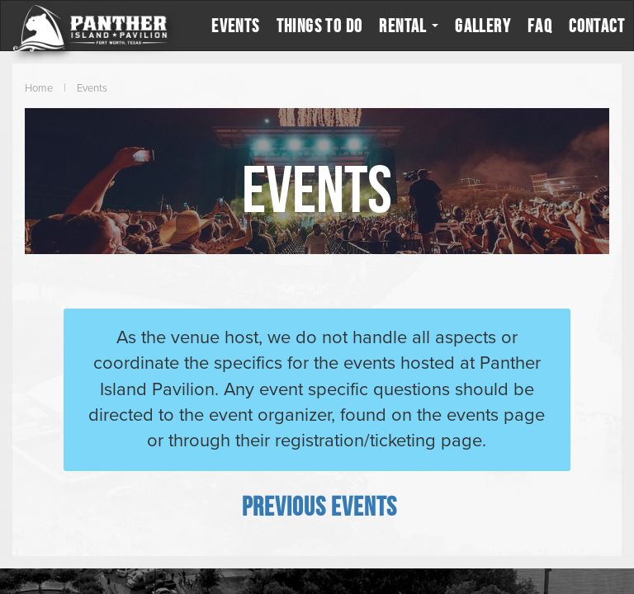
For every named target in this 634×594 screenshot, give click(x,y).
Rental (408, 25)
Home (39, 88)
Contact (597, 25)
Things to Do (320, 25)
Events (235, 25)
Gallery (483, 25)
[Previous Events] (319, 506)
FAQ (540, 25)
